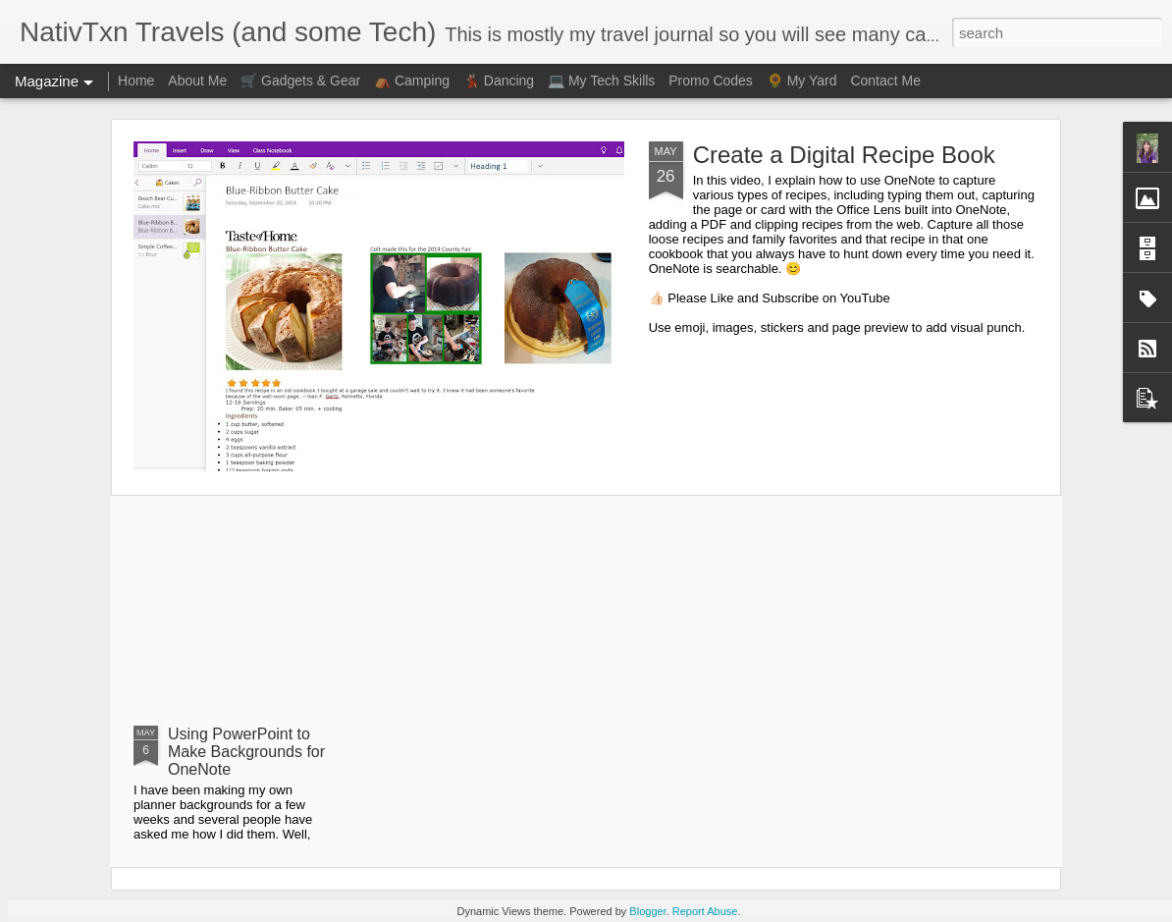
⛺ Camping (412, 80)
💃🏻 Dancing (498, 80)
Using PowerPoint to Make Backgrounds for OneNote (246, 752)
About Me (197, 80)
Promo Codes (710, 80)
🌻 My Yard (802, 80)
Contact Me (885, 80)
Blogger (647, 911)
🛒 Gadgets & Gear (300, 80)
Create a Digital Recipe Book (844, 154)
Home (136, 80)
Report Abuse (705, 911)
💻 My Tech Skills (601, 80)
